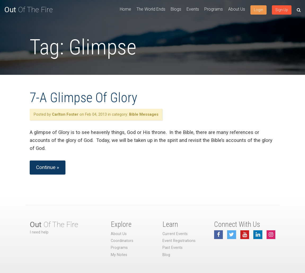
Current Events (175, 234)
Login (258, 10)
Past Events (172, 247)
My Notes (119, 255)
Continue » (47, 167)
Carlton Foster (65, 114)
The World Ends (150, 9)
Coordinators (122, 241)
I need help (39, 232)
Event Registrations (179, 241)
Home (125, 9)
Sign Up (281, 10)
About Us (236, 9)
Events (193, 9)
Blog (166, 255)
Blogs (176, 9)
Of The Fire (28, 9)
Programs (213, 9)
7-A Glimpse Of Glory (83, 97)
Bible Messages (143, 114)
